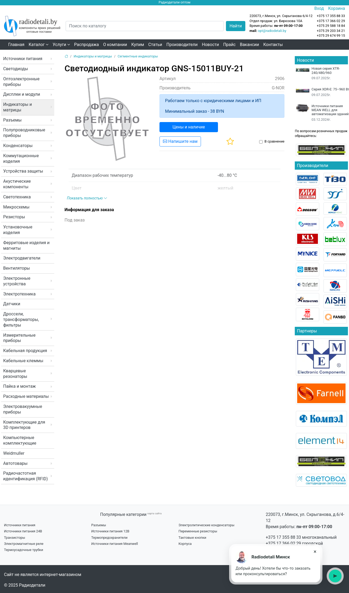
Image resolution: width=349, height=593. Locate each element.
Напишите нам (180, 141)
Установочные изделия (17, 229)
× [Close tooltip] (315, 551)
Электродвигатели (21, 258)
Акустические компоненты (17, 184)
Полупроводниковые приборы (24, 132)
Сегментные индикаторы (137, 56)
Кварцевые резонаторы (15, 373)
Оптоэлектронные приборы (21, 81)
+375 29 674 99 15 (331, 35)
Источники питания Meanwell (114, 544)
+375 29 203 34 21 (331, 31)
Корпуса (185, 544)
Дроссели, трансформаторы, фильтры (21, 319)
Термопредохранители (109, 538)
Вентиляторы (16, 268)
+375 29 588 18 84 (331, 26)
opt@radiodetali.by (272, 31)
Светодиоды (15, 68)
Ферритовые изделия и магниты (26, 245)
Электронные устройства (16, 281)
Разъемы (12, 120)
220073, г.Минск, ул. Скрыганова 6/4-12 (281, 16)
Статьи (155, 44)
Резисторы (14, 216)
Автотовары (15, 463)
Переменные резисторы (198, 531)
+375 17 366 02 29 (283, 543)
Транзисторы (14, 538)
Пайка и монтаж (19, 386)
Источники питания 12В (110, 531)
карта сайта (155, 513)
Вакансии (249, 44)
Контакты (273, 44)
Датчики (11, 303)
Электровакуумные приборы (22, 409)
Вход (319, 8)
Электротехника (19, 293)
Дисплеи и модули (21, 94)
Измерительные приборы (19, 338)
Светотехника (17, 196)
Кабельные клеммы (23, 360)
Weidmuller (13, 453)
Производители (182, 44)
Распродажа (86, 44)
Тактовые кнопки (193, 538)
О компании (115, 44)
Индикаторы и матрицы (17, 107)
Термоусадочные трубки (23, 550)
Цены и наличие (189, 127)
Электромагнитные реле (23, 544)
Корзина (336, 8)
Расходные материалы (26, 396)
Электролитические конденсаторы (206, 525)
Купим (137, 44)
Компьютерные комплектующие (19, 440)
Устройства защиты (23, 171)
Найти (235, 25)
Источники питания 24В (23, 531)
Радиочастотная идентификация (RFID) (25, 476)
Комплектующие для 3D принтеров (24, 425)
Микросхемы (16, 207)
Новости (210, 44)
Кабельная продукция (25, 350)
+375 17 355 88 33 (283, 537)
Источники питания (22, 58)
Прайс (229, 44)
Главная (16, 44)
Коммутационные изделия (21, 158)
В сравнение (274, 141)
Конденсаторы (18, 145)
